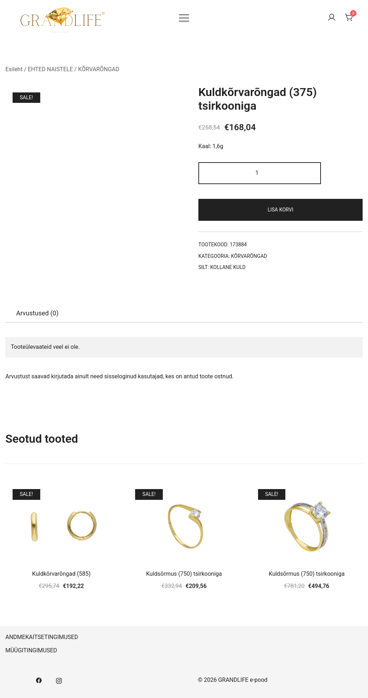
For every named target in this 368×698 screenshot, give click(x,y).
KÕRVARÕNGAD (98, 69)
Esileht (14, 69)
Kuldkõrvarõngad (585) (61, 573)
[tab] (37, 313)
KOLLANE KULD (228, 267)
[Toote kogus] (259, 173)
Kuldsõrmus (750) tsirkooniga (184, 573)
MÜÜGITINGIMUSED (31, 650)
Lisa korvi (281, 210)
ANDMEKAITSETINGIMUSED (41, 637)
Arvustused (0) (37, 313)
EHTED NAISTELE (50, 69)
